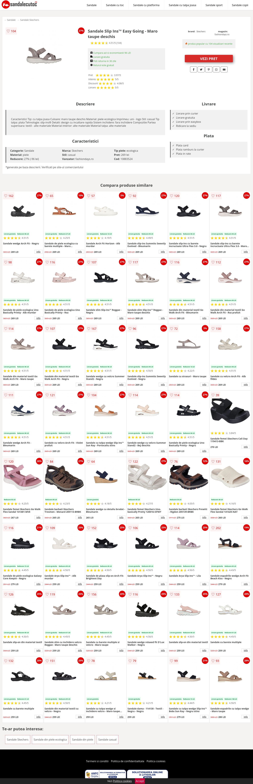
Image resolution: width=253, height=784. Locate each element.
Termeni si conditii (97, 761)
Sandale (92, 5)
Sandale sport (214, 5)
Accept (140, 781)
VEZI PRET (208, 58)
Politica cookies (156, 761)
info (38, 251)
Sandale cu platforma (146, 5)
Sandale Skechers (29, 19)
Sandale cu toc (115, 5)
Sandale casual (107, 739)
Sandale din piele (82, 739)
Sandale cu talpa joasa (182, 5)
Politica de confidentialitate (127, 761)
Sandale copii (240, 5)
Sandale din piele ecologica (50, 739)
